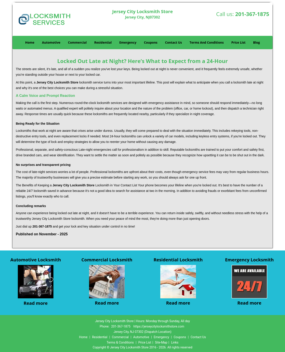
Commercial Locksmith (106, 260)
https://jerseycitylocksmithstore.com (158, 326)
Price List (238, 42)
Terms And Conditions (206, 42)
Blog (256, 42)
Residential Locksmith (178, 260)
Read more (36, 303)
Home (29, 42)
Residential (103, 42)
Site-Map (161, 342)
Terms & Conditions (120, 342)
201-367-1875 (252, 14)
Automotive (51, 42)
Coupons (150, 42)
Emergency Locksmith (249, 260)
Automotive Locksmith (35, 260)
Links (174, 342)
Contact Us (173, 42)
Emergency (127, 42)
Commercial (77, 42)
